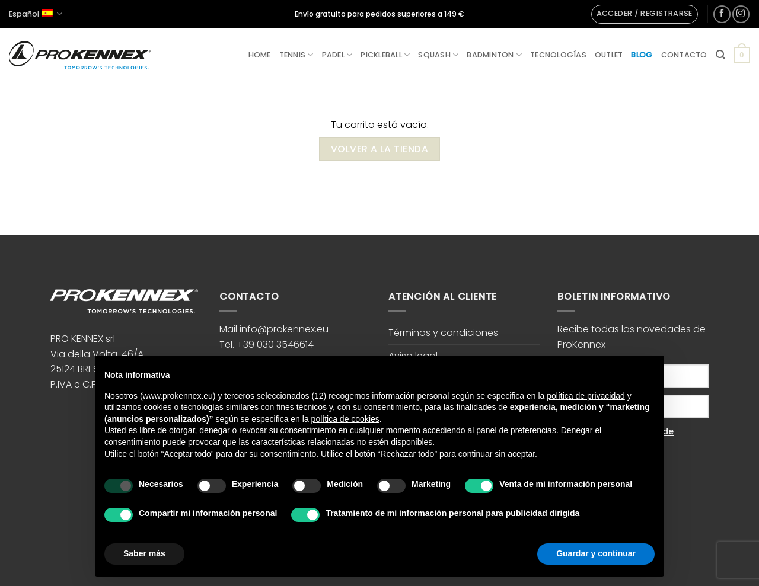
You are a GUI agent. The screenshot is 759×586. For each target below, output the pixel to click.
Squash (438, 54)
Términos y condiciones (443, 333)
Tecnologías (558, 55)
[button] (644, 14)
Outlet (609, 55)
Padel (337, 54)
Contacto (684, 55)
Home (259, 55)
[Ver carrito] (742, 55)
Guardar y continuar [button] (596, 553)
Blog (641, 55)
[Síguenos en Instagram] (741, 14)
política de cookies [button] (345, 419)
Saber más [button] (144, 553)
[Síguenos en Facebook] (722, 14)
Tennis (296, 54)
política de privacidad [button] (586, 396)
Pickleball (385, 54)
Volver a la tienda (379, 149)
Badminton (494, 54)
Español (35, 14)
